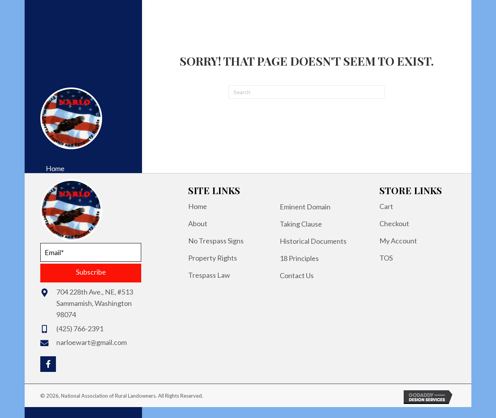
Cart (386, 206)
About (197, 223)
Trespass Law (209, 275)
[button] (90, 273)
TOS (386, 258)
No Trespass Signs (216, 240)
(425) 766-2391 (79, 328)
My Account (398, 240)
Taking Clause (301, 224)
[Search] (306, 92)
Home (197, 206)
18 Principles (299, 258)
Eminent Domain (305, 206)
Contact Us (297, 275)
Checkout (394, 223)
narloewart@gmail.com (91, 342)
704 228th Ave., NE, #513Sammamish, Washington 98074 (94, 303)
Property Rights (212, 258)
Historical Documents (313, 241)
